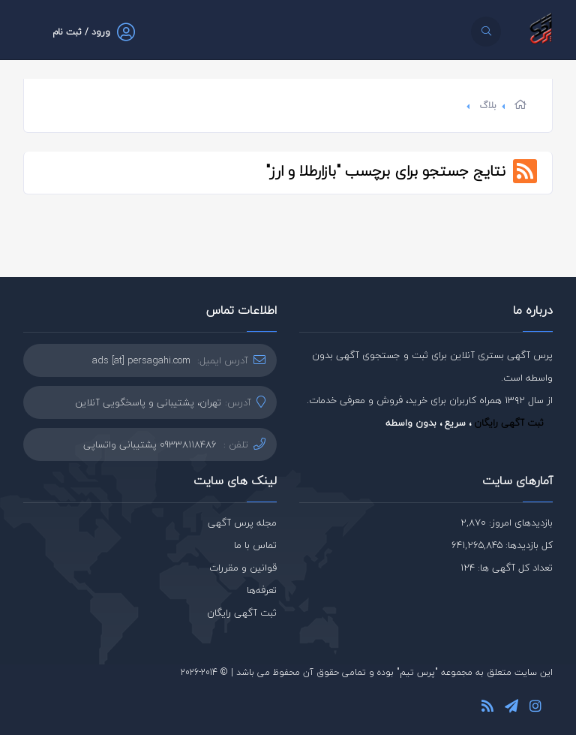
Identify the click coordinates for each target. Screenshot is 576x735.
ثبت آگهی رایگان (509, 422)
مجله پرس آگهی (242, 522)
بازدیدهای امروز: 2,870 (506, 522)
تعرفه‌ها (262, 590)
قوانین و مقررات (243, 567)
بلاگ (487, 105)
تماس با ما (255, 545)
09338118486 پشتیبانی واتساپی (150, 444)
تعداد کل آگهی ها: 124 (506, 567)
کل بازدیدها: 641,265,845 (502, 545)
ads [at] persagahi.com (141, 360)
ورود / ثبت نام (81, 32)
